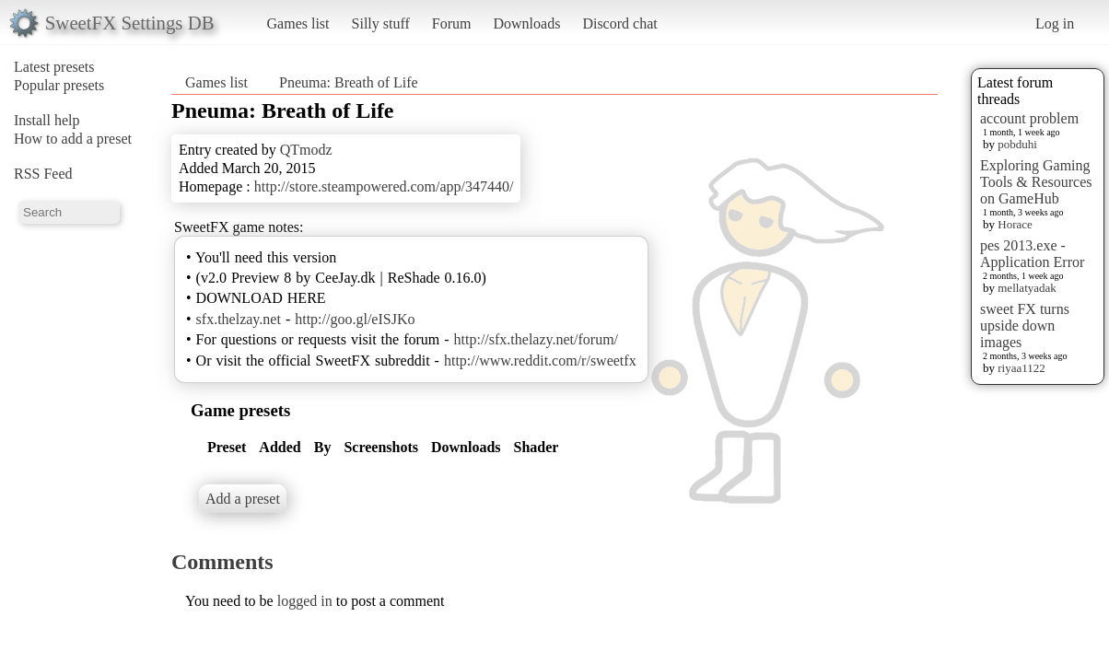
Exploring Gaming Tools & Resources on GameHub (1036, 181)
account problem (1029, 118)
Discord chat (619, 23)
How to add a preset (73, 138)
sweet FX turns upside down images (1024, 325)
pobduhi (1017, 144)
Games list (298, 23)
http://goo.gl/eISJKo (354, 319)
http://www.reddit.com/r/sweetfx (540, 360)
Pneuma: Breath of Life (348, 82)
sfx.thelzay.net (238, 319)
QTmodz (306, 149)
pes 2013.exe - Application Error (1032, 254)
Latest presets (54, 67)
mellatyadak (1027, 288)
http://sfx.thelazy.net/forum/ (536, 339)
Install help (47, 120)
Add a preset (242, 498)
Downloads (526, 23)
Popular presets (59, 85)
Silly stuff (381, 23)
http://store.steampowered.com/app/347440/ (384, 186)
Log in (1054, 23)
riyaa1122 (1021, 368)
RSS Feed (43, 173)
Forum (452, 23)
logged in (305, 601)
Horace (1015, 224)
